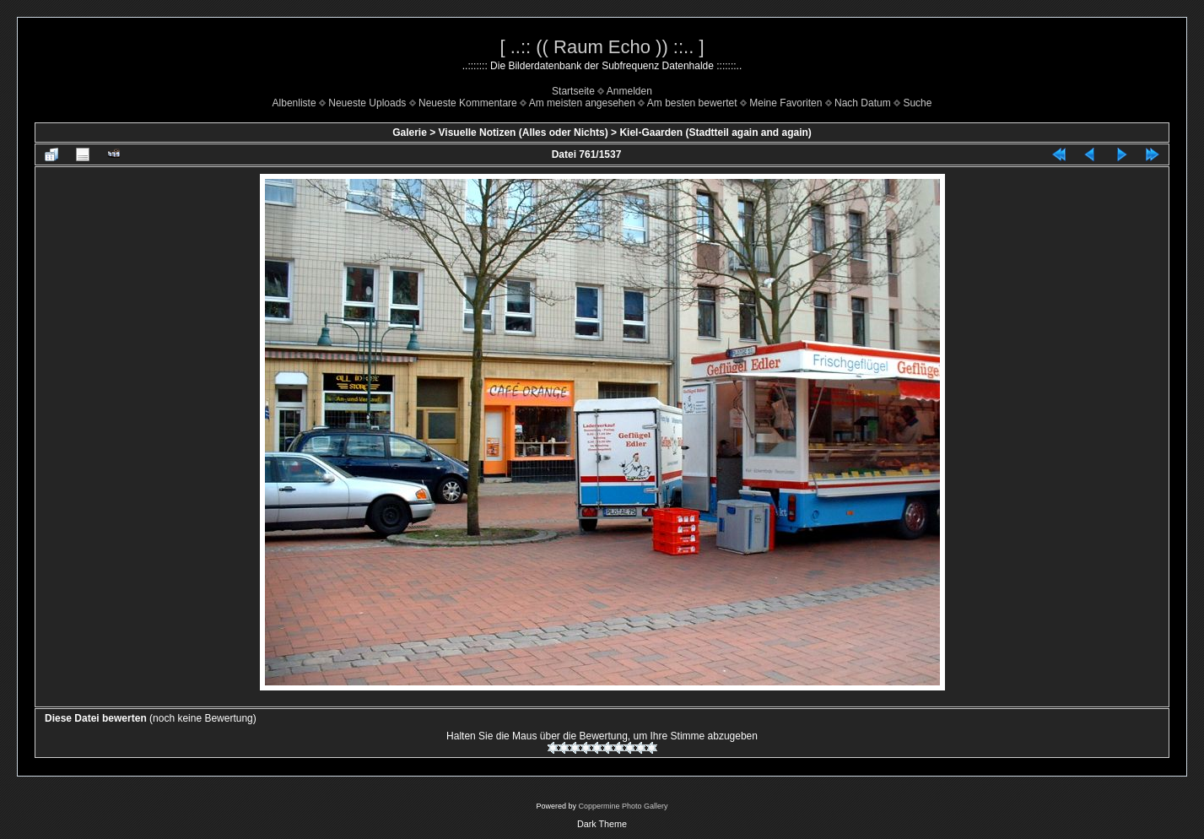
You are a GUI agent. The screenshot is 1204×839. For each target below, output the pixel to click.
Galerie (409, 132)
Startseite (573, 91)
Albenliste (294, 103)
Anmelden (629, 91)
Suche (917, 103)
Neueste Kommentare (467, 103)
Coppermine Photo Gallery (622, 806)
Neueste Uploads (367, 103)
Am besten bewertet (692, 103)
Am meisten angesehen (582, 103)
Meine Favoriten (785, 103)
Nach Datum (862, 103)
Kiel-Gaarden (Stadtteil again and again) (715, 132)
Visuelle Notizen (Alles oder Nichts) (523, 132)
